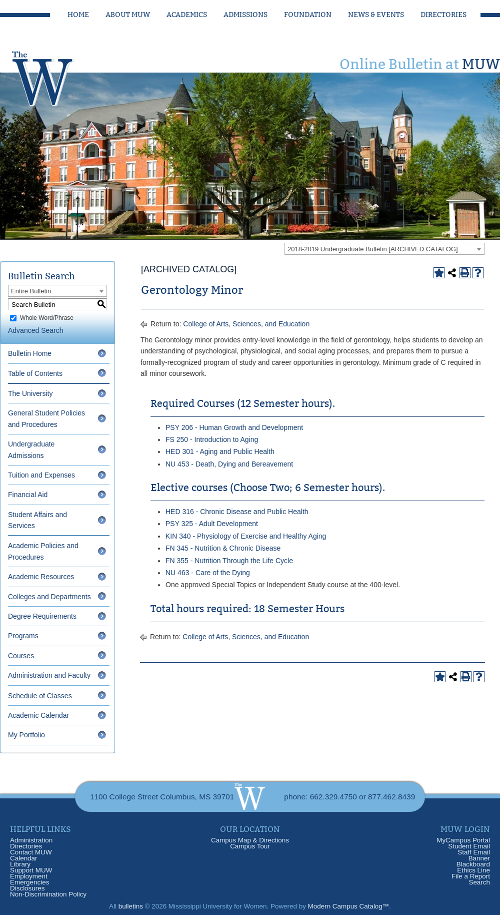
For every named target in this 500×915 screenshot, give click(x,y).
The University (30, 393)
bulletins (130, 906)
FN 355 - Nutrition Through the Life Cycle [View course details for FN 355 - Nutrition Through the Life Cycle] (229, 561)
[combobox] (384, 249)
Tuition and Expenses (41, 475)
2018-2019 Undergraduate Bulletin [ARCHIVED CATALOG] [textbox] (373, 249)
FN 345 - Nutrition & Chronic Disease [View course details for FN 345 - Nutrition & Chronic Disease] (223, 548)
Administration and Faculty (49, 675)
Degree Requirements (42, 616)
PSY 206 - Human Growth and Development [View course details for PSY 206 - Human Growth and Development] (234, 427)
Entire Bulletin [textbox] (31, 291)
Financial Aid (28, 495)
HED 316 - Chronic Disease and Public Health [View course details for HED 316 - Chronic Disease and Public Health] (237, 512)
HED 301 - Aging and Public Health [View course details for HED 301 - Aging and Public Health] (220, 451)
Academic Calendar (38, 715)
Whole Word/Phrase (47, 317)
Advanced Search (36, 330)
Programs (23, 636)
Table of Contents (35, 373)
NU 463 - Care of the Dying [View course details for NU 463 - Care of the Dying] (208, 573)
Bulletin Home (30, 353)
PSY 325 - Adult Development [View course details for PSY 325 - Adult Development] (212, 524)
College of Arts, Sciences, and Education (246, 324)
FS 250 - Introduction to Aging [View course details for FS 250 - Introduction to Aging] (212, 439)
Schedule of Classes (40, 696)
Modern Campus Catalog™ (349, 906)
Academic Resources (41, 577)
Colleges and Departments (49, 597)
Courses (21, 656)
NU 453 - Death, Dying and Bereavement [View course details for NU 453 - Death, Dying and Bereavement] (229, 464)
